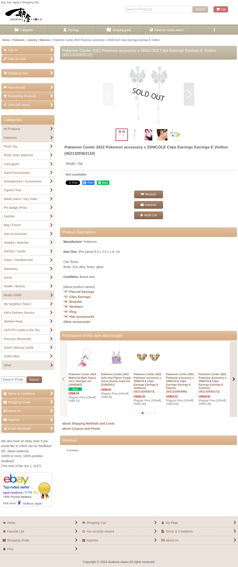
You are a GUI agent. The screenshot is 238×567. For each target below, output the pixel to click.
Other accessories (77, 322)
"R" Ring (70, 312)
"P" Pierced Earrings (78, 292)
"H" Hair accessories (78, 316)
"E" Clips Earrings (77, 297)
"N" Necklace (73, 306)
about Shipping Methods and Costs (88, 423)
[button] (214, 30)
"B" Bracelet (72, 302)
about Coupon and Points (81, 428)
